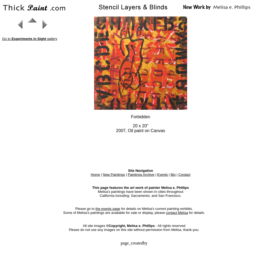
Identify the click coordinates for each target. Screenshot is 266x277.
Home (95, 175)
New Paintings (114, 175)
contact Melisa (177, 213)
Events (162, 175)
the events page (107, 209)
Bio (173, 175)
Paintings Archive (141, 175)
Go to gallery (29, 39)
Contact (185, 175)
